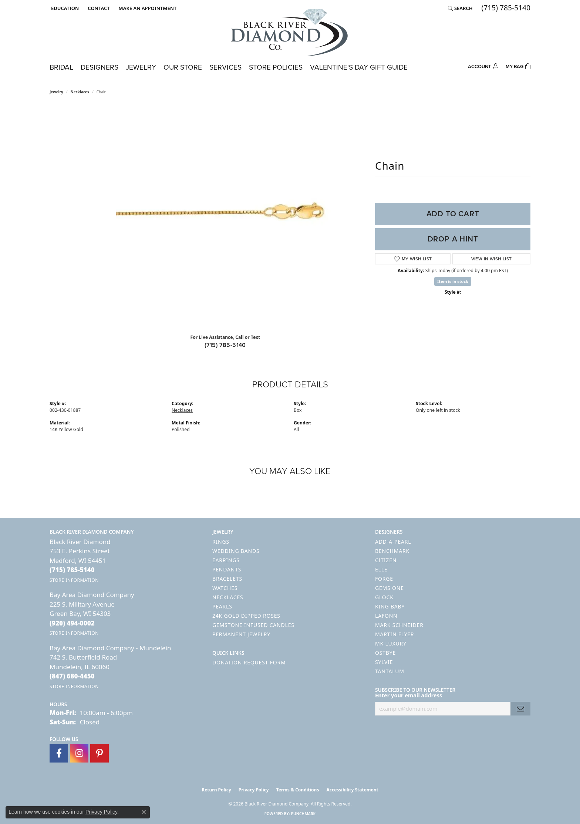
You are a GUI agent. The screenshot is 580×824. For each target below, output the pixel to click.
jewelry (56, 91)
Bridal (61, 67)
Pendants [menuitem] (226, 569)
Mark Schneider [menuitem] (399, 624)
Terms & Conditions (297, 790)
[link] (97, 8)
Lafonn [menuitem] (386, 615)
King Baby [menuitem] (390, 606)
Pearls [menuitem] (222, 606)
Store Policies (276, 67)
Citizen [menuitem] (386, 560)
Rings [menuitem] (220, 541)
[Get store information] (74, 580)
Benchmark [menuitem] (392, 550)
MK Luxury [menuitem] (391, 643)
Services (225, 67)
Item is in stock (452, 281)
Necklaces (80, 91)
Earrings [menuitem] (226, 560)
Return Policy (216, 790)
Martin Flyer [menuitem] (394, 634)
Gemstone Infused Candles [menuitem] (253, 624)
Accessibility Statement (352, 790)
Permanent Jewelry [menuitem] (241, 634)
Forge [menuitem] (384, 578)
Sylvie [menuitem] (384, 661)
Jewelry (141, 67)
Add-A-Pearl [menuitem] (393, 541)
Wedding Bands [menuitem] (235, 550)
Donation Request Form (249, 662)
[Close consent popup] (144, 812)
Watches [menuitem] (224, 587)
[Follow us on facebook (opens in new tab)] (59, 753)
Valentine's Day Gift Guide (359, 67)
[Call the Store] (72, 570)
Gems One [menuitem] (389, 587)
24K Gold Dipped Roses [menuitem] (246, 615)
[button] (64, 8)
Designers (99, 67)
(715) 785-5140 (225, 345)
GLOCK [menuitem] (384, 597)
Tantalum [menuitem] (389, 671)
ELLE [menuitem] (381, 569)
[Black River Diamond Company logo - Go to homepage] (290, 32)
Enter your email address (408, 695)
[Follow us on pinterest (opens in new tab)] (99, 753)
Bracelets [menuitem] (227, 578)
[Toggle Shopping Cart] (518, 65)
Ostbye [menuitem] (385, 652)
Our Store (182, 67)
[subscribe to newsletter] (520, 708)
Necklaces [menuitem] (227, 597)
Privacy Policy (254, 790)
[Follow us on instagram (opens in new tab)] (79, 753)
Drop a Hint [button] (453, 238)
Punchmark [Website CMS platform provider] (303, 813)
